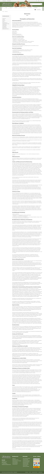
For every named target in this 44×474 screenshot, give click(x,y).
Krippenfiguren (25, 463)
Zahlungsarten (15, 463)
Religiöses (13, 7)
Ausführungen (15, 462)
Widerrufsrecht (40, 472)
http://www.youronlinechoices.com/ (30, 187)
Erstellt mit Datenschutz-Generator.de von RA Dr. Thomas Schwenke (21, 449)
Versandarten (14, 464)
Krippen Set (9, 7)
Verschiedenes (26, 7)
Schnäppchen (32, 7)
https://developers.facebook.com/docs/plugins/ (21, 416)
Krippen (5, 7)
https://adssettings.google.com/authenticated (18, 405)
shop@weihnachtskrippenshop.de (6, 464)
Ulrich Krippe (25, 465)
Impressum (4, 18)
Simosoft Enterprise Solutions (9, 472)
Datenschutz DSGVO (34, 472)
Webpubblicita (15, 472)
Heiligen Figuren (26, 464)
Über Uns (3, 20)
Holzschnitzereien (26, 462)
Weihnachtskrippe (26, 466)
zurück (27, 15)
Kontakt (3, 19)
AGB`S (30, 472)
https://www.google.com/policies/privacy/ (33, 396)
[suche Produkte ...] (36, 4)
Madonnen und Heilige (19, 7)
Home (3, 11)
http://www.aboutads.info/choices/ (16, 187)
